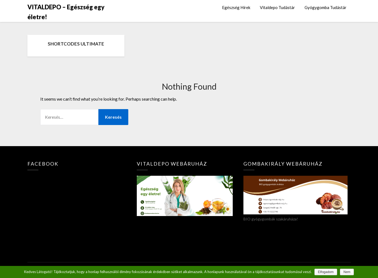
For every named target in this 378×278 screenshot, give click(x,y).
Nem (346, 272)
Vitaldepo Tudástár (277, 7)
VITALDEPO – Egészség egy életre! (65, 12)
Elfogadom (326, 272)
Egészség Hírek (236, 7)
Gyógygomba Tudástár (325, 7)
